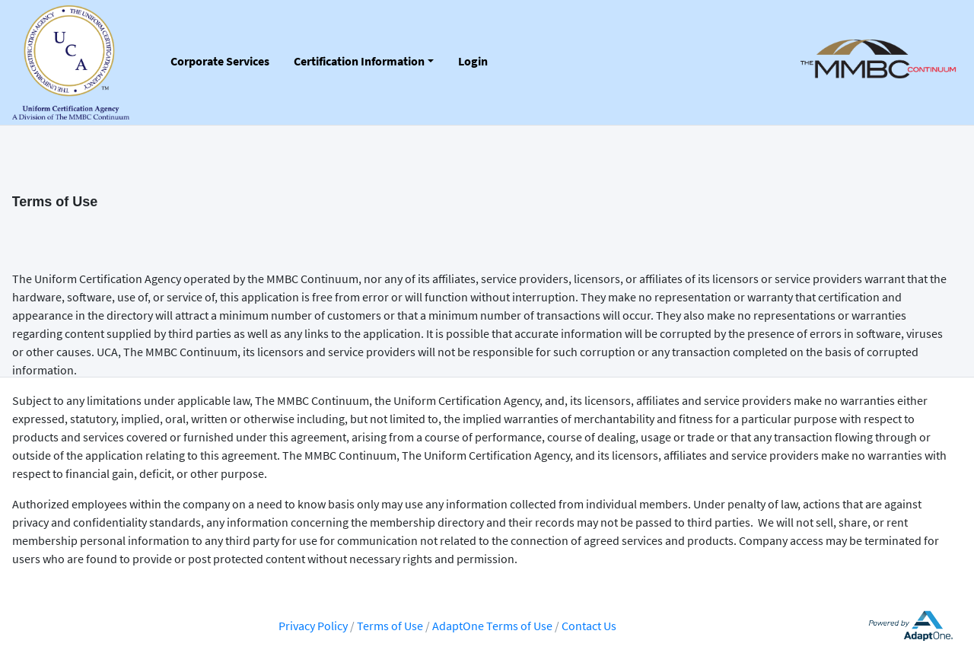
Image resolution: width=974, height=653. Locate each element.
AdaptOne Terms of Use (492, 625)
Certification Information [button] (359, 60)
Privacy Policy (313, 625)
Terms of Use (391, 625)
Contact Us (589, 625)
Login (473, 60)
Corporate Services (219, 60)
